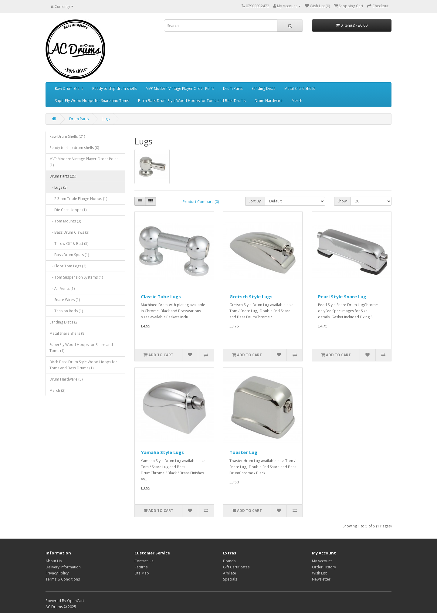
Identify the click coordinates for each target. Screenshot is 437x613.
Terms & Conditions (63, 579)
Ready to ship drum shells (114, 88)
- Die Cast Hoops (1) (67, 209)
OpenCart (75, 600)
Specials (230, 579)
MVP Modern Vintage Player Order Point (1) (83, 162)
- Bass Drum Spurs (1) (69, 254)
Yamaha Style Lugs (162, 452)
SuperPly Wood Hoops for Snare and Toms (92, 100)
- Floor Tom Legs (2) (67, 266)
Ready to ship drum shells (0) (74, 147)
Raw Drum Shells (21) (67, 136)
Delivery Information (63, 567)
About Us (54, 561)
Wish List (319, 573)
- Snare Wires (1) (64, 299)
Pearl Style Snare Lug (342, 296)
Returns (140, 567)
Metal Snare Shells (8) (67, 333)
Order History (324, 567)
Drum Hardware (269, 100)
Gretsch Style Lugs (251, 296)
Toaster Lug (243, 452)
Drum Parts (232, 88)
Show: (342, 201)
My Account (322, 561)
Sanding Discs (263, 88)
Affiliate (229, 573)
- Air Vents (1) (62, 288)
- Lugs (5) (58, 187)
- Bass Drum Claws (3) (69, 232)
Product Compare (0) (201, 201)
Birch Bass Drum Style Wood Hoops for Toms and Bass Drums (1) (83, 365)
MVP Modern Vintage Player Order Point (180, 88)
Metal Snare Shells (299, 88)
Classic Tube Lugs (161, 296)
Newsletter (321, 579)
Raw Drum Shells (69, 88)
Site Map (141, 573)
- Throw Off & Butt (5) (68, 243)
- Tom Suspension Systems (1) (76, 277)
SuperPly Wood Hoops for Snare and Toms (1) (81, 347)
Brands (229, 561)
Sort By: (255, 201)
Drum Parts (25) (62, 176)
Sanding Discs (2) (63, 322)
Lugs (106, 118)
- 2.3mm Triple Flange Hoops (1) (78, 198)
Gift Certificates (236, 567)
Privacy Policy (57, 573)
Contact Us (143, 561)
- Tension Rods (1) (66, 310)
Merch (297, 100)
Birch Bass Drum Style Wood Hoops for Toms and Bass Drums (192, 100)
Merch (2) (57, 390)
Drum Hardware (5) (66, 379)
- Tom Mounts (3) (65, 221)
